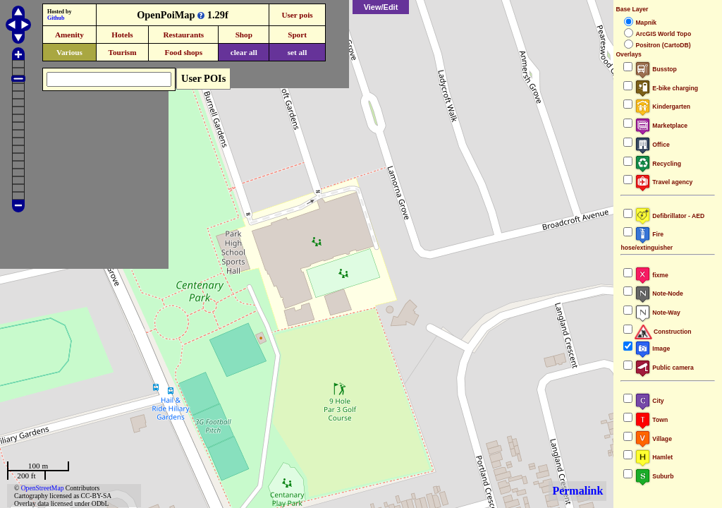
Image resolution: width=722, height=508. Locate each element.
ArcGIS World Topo (663, 33)
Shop (243, 34)
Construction (663, 331)
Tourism (122, 52)
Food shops (183, 52)
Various (69, 52)
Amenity (69, 34)
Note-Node (659, 293)
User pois (296, 15)
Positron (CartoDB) (662, 45)
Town (651, 419)
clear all (244, 52)
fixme (651, 275)
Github (55, 18)
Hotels (122, 34)
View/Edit (381, 7)
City (649, 400)
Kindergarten (662, 106)
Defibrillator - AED (669, 215)
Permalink (577, 491)
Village (653, 438)
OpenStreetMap (42, 488)
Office (652, 144)
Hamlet (654, 457)
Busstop (655, 69)
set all (297, 52)
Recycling (658, 163)
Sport (297, 34)
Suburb (654, 476)
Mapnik (645, 22)
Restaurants (183, 34)
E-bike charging (666, 88)
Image (652, 348)
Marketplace (661, 125)
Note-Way (657, 312)
